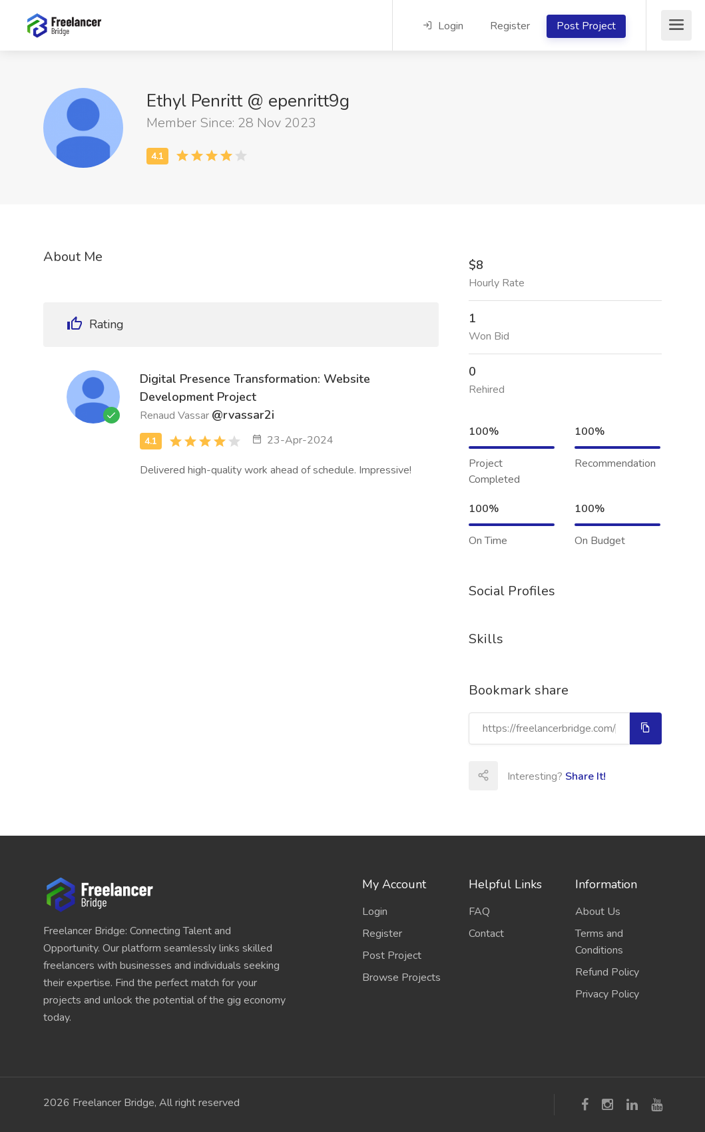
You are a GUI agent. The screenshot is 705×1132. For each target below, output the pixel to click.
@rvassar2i (243, 415)
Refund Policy (607, 972)
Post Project (586, 26)
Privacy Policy (607, 994)
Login (443, 26)
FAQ (479, 911)
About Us (597, 911)
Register (510, 26)
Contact (486, 933)
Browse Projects (401, 977)
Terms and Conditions (599, 942)
